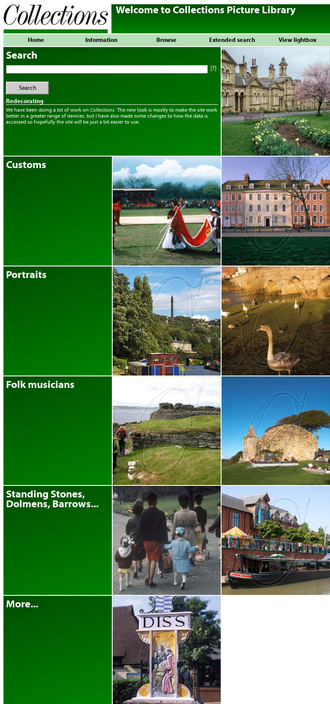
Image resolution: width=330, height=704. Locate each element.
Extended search (232, 40)
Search (27, 88)
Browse (166, 40)
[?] (212, 68)
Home (36, 40)
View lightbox (297, 40)
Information (101, 40)
